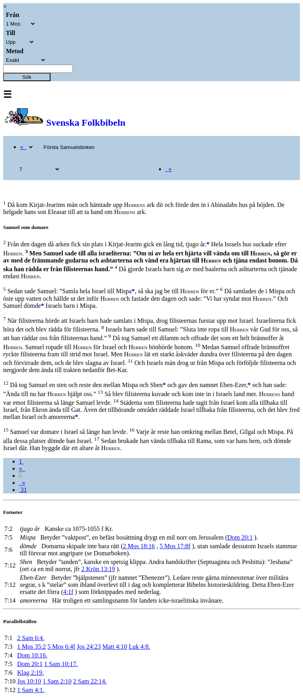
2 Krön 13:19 (98, 569)
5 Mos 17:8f (174, 546)
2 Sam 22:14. (90, 681)
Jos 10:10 (29, 681)
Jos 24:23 (89, 646)
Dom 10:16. (32, 655)
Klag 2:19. (30, 672)
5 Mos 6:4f (61, 646)
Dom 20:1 (239, 537)
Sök (27, 77)
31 (23, 489)
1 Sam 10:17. (61, 664)
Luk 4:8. (139, 646)
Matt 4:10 (115, 646)
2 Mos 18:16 (139, 546)
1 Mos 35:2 (31, 646)
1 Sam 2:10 (57, 681)
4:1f (68, 591)
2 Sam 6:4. (30, 638)
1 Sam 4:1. (30, 690)
